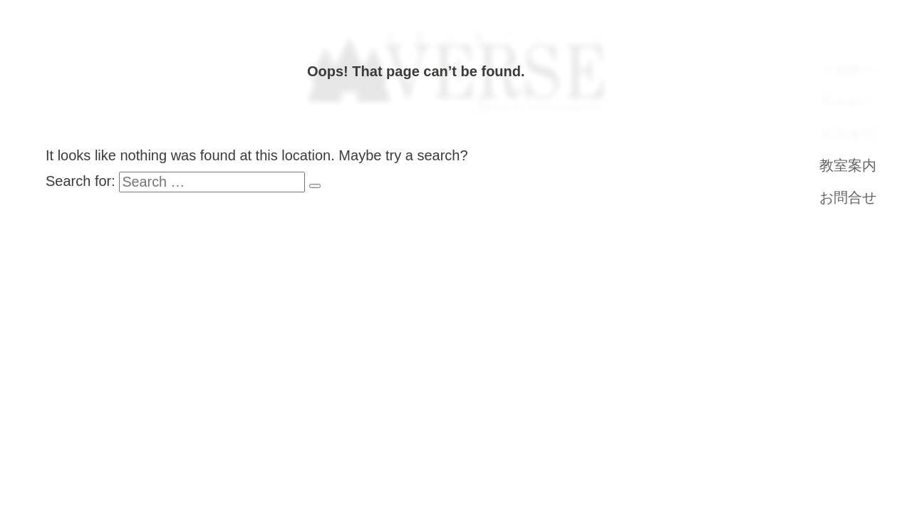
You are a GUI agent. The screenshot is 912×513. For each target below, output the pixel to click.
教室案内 (847, 165)
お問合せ (847, 197)
